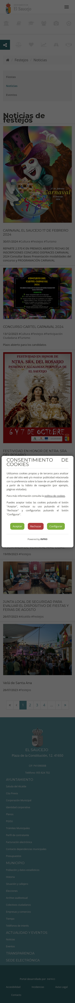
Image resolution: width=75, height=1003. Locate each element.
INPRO (43, 539)
